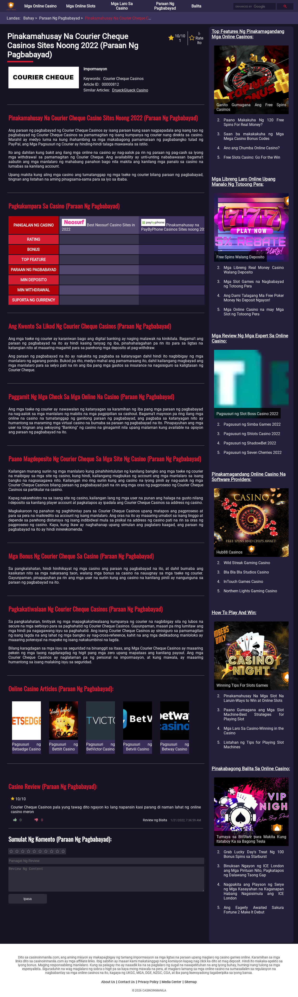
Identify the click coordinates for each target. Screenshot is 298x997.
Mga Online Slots (80, 6)
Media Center (171, 982)
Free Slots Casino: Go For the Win (252, 157)
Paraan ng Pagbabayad (165, 6)
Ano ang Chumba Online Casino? (252, 148)
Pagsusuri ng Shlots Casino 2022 (252, 433)
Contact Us (126, 982)
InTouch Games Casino (243, 581)
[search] (254, 6)
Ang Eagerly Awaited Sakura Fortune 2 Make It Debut (254, 909)
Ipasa (27, 899)
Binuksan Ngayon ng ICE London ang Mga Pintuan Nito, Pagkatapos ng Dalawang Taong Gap (254, 870)
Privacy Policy (148, 982)
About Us (108, 982)
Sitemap (190, 982)
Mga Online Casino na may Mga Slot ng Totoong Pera (254, 311)
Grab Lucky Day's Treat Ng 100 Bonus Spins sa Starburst (254, 854)
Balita (196, 6)
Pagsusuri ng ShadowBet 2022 (250, 443)
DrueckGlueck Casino (130, 90)
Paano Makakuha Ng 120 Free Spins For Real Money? (254, 122)
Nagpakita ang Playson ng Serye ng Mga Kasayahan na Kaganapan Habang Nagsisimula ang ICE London (254, 891)
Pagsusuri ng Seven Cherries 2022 (253, 452)
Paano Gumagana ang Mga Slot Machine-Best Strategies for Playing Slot (254, 714)
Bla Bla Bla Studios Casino (246, 572)
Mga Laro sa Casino (122, 6)
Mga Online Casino (40, 6)
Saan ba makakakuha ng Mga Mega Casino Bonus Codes (254, 136)
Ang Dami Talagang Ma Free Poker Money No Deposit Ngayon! (254, 297)
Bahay (28, 18)
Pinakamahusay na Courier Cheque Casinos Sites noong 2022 (138, 18)
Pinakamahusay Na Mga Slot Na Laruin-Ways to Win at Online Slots (254, 698)
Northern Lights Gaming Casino (250, 591)
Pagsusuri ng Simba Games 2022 (252, 424)
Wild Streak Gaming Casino (247, 562)
